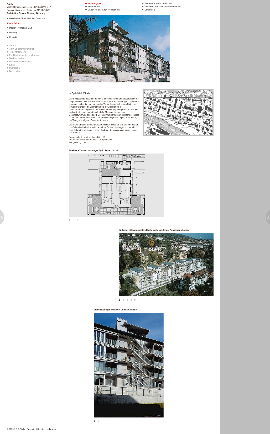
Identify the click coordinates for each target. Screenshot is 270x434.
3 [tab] (77, 220)
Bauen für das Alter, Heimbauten (104, 10)
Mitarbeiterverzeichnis (20, 61)
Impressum (14, 68)
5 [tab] (135, 299)
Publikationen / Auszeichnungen (25, 55)
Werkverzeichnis (17, 58)
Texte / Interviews (17, 52)
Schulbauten (94, 7)
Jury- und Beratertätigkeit (21, 49)
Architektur (14, 23)
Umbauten (150, 10)
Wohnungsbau (95, 3)
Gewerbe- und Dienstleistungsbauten (163, 7)
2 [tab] (73, 220)
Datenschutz (15, 71)
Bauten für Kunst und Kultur (158, 3)
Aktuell (12, 45)
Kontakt (13, 37)
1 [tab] (69, 220)
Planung (13, 32)
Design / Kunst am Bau (20, 28)
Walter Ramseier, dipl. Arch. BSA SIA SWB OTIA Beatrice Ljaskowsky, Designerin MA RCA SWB (29, 8)
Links (12, 65)
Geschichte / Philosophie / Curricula (27, 18)
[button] (119, 48)
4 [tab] (131, 299)
